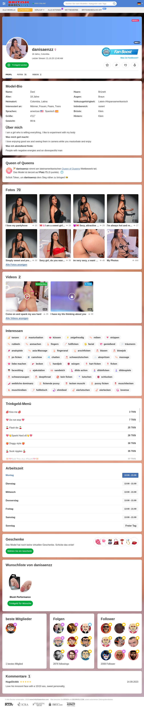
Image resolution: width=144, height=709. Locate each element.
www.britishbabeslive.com (39, 699)
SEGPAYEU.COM (78, 699)
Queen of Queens (71, 169)
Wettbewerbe (71, 10)
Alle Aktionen (55, 9)
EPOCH (66, 699)
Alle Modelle (9, 10)
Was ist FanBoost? (129, 58)
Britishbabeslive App (92, 9)
